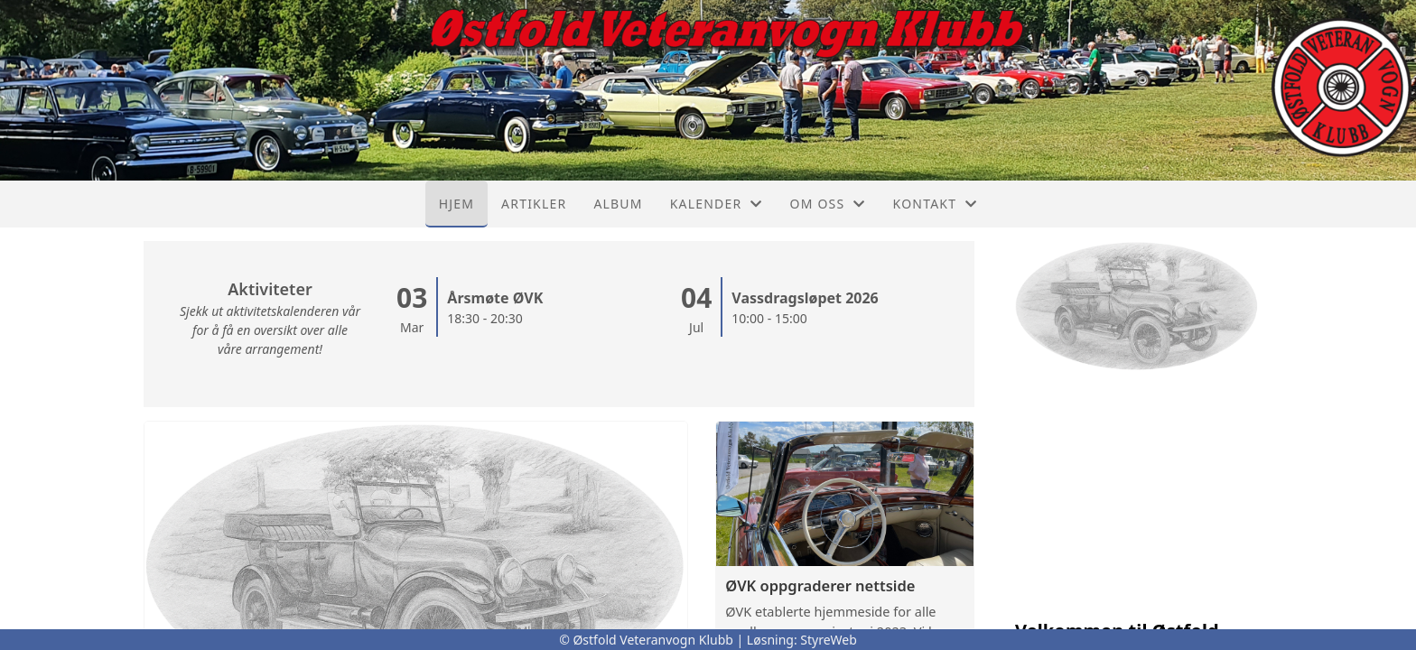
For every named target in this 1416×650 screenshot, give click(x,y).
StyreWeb (828, 639)
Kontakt (935, 203)
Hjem (456, 203)
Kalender (716, 203)
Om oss (828, 203)
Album (617, 203)
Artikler (533, 203)
